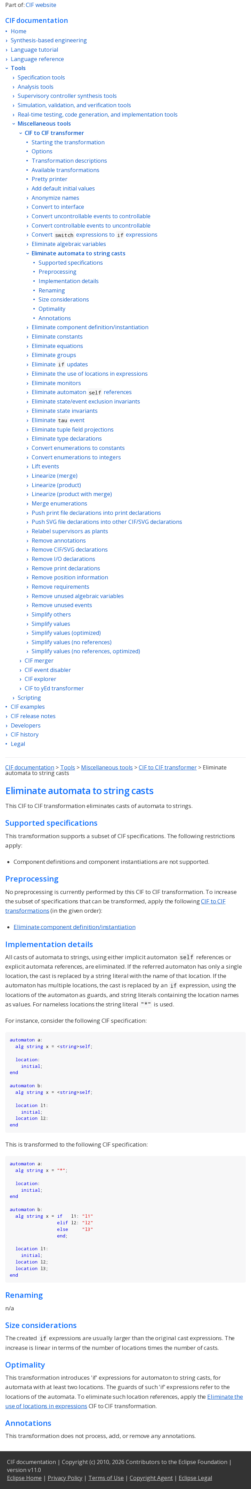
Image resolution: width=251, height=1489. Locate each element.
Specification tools (41, 77)
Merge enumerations (59, 503)
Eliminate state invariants (65, 411)
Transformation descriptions (69, 160)
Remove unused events (62, 605)
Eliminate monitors (56, 383)
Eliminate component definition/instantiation (90, 327)
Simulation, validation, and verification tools (74, 105)
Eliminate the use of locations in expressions (90, 373)
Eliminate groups (54, 355)
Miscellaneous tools (44, 123)
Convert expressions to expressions (94, 234)
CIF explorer (40, 679)
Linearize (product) (56, 485)
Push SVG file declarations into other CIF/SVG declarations (107, 522)
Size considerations (64, 299)
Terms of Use (106, 1478)
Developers (26, 725)
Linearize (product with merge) (72, 494)
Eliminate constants (57, 336)
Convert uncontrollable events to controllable (91, 216)
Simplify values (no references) (72, 642)
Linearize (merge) (55, 475)
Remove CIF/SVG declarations (70, 549)
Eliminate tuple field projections (73, 429)
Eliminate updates (60, 364)
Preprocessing (57, 271)
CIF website (41, 5)
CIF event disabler (48, 670)
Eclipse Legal (195, 1478)
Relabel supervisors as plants (70, 531)
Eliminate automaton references (82, 392)
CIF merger (39, 660)
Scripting (29, 697)
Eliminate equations (57, 346)
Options (42, 151)
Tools (18, 68)
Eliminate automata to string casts (79, 253)
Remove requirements (60, 586)
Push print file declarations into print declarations (96, 513)
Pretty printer (49, 179)
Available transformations (65, 170)
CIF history (25, 734)
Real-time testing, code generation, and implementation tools (98, 114)
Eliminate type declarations (67, 438)
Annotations (55, 318)
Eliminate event (58, 420)
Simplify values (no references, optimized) (86, 651)
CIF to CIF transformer (54, 133)
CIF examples (28, 707)
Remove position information (70, 577)
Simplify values (51, 624)
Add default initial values (63, 188)
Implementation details (69, 281)
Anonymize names (55, 198)
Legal (18, 744)
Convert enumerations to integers (76, 457)
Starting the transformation (68, 142)
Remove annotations (59, 540)
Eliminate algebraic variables (69, 244)
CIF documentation (29, 767)
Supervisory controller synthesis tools (67, 96)
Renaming (52, 290)
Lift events (45, 466)
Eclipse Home (24, 1478)
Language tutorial (34, 49)
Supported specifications (71, 262)
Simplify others (51, 614)
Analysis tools (36, 87)
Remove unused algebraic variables (78, 596)
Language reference (37, 59)
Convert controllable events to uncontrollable (91, 225)
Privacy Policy (65, 1478)
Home (18, 31)
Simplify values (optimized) (66, 633)
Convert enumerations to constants (78, 448)
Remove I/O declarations (63, 559)
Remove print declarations (66, 568)
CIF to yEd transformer (54, 688)
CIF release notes (33, 716)
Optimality (52, 309)
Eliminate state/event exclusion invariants (86, 401)
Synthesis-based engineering (49, 40)
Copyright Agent (151, 1478)
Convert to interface (58, 207)
